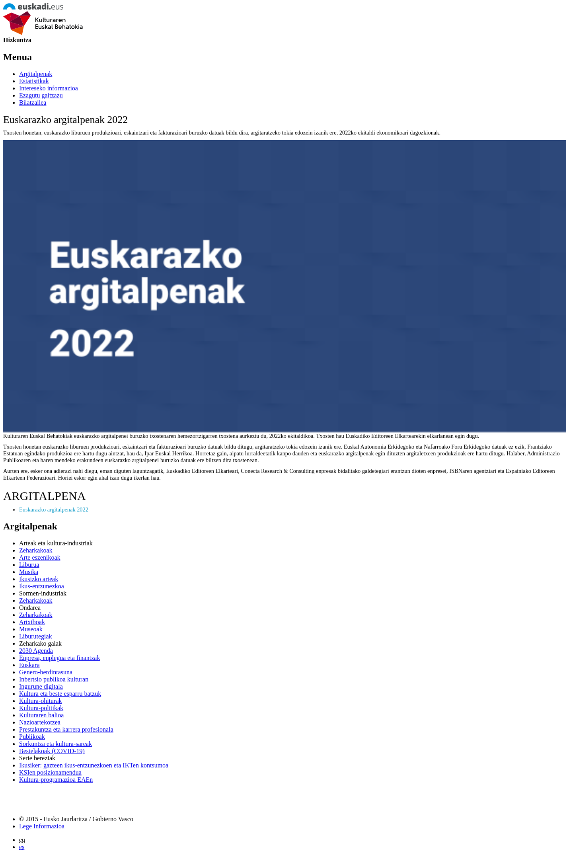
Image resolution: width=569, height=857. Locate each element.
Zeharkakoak (36, 550)
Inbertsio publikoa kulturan (53, 679)
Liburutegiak (35, 636)
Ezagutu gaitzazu (41, 95)
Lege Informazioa (41, 826)
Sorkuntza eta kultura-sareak (55, 743)
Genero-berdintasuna (45, 672)
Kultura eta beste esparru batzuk (60, 693)
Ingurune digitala (41, 686)
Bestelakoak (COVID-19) (52, 751)
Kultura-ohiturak (40, 700)
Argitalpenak (35, 73)
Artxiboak (32, 622)
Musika (28, 571)
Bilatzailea (32, 102)
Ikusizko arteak (38, 579)
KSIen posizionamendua (50, 772)
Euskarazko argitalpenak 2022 (53, 509)
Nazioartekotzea (39, 722)
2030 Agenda (36, 650)
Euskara (29, 665)
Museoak (31, 629)
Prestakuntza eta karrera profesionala (66, 729)
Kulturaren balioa (41, 715)
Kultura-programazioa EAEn (56, 779)
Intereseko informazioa (48, 88)
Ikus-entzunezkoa (41, 586)
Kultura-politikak (41, 708)
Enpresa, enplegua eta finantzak (59, 657)
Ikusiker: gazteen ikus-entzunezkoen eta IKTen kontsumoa (93, 765)
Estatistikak (34, 81)
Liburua (29, 564)
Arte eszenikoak (39, 557)
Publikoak (32, 736)
